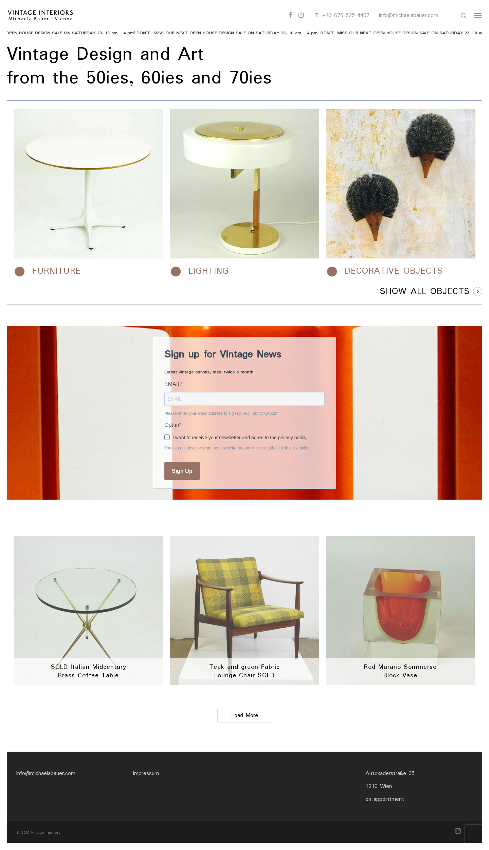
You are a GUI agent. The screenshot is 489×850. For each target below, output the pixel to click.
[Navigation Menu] (478, 15)
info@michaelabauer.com (408, 15)
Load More (244, 715)
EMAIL (172, 384)
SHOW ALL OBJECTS (425, 291)
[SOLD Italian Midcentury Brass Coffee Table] (88, 610)
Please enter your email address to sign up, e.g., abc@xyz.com (221, 413)
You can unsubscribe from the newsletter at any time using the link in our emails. (236, 448)
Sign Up (182, 471)
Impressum (146, 773)
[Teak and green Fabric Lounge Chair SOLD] (244, 610)
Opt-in (171, 425)
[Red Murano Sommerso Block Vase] (400, 610)
